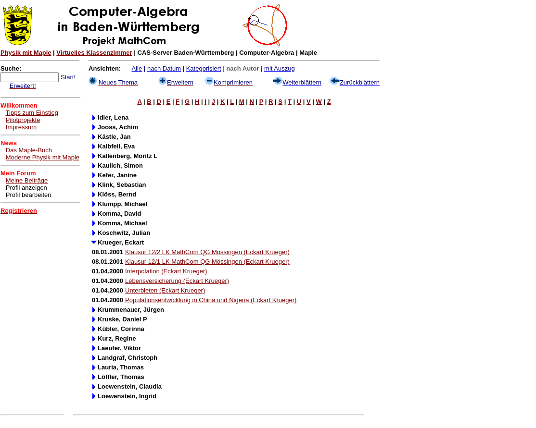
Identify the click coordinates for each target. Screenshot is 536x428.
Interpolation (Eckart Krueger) (166, 271)
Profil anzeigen (26, 187)
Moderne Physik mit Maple (42, 157)
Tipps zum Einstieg (32, 112)
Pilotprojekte (23, 119)
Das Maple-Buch (29, 150)
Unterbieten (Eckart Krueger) (165, 290)
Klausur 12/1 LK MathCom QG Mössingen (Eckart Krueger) (207, 261)
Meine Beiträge (27, 180)
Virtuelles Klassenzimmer (94, 52)
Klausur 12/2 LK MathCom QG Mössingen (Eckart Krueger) (207, 252)
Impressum (21, 127)
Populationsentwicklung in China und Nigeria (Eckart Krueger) (210, 300)
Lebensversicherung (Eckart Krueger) (177, 280)
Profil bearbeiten (28, 194)
